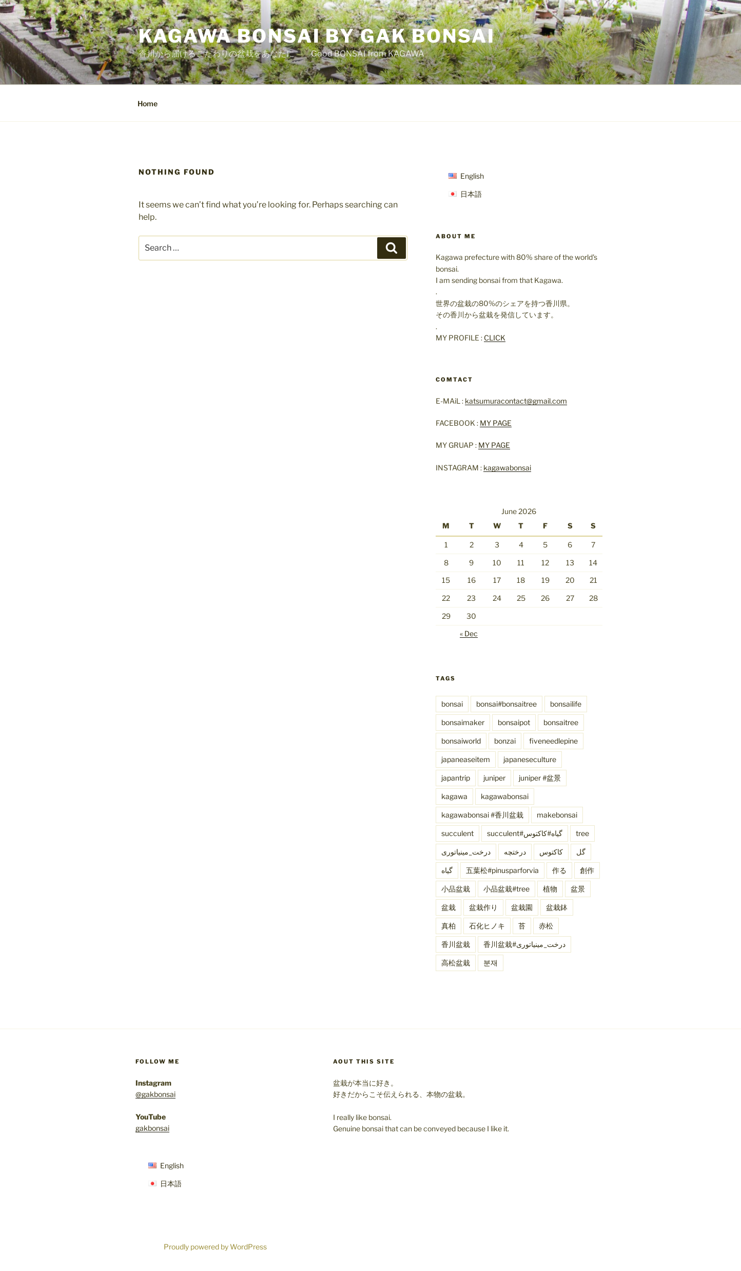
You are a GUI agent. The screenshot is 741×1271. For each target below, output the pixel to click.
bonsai (452, 703)
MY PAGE (496, 423)
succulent (457, 833)
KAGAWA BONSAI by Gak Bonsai (317, 36)
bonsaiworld (461, 740)
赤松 (546, 925)
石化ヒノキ (487, 925)
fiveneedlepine (553, 740)
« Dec (469, 633)
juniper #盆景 (540, 777)
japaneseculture (529, 759)
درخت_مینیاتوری (466, 851)
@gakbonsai (155, 1094)
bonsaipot (514, 722)
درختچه (515, 851)
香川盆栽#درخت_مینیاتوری (524, 944)
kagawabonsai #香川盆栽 (482, 814)
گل (581, 851)
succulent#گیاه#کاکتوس (524, 833)
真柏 (448, 925)
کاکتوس (551, 851)
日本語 (471, 193)
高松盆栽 (455, 962)
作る (559, 870)
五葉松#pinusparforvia (502, 870)
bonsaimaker (462, 722)
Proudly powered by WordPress (215, 1246)
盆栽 (448, 907)
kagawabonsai (507, 467)
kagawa (454, 796)
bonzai (505, 740)
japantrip (455, 777)
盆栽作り (483, 907)
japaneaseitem (465, 759)
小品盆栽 (455, 888)
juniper (494, 777)
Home (148, 103)
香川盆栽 (455, 944)
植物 (550, 888)
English (472, 176)
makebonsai (557, 814)
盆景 (578, 888)
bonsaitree (560, 722)
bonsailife (565, 703)
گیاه (447, 870)
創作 (587, 870)
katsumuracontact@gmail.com (516, 400)
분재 (490, 962)
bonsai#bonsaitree (506, 703)
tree (582, 833)
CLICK (494, 337)
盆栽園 (522, 907)
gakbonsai (152, 1128)
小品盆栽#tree (506, 888)
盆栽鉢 (557, 907)
